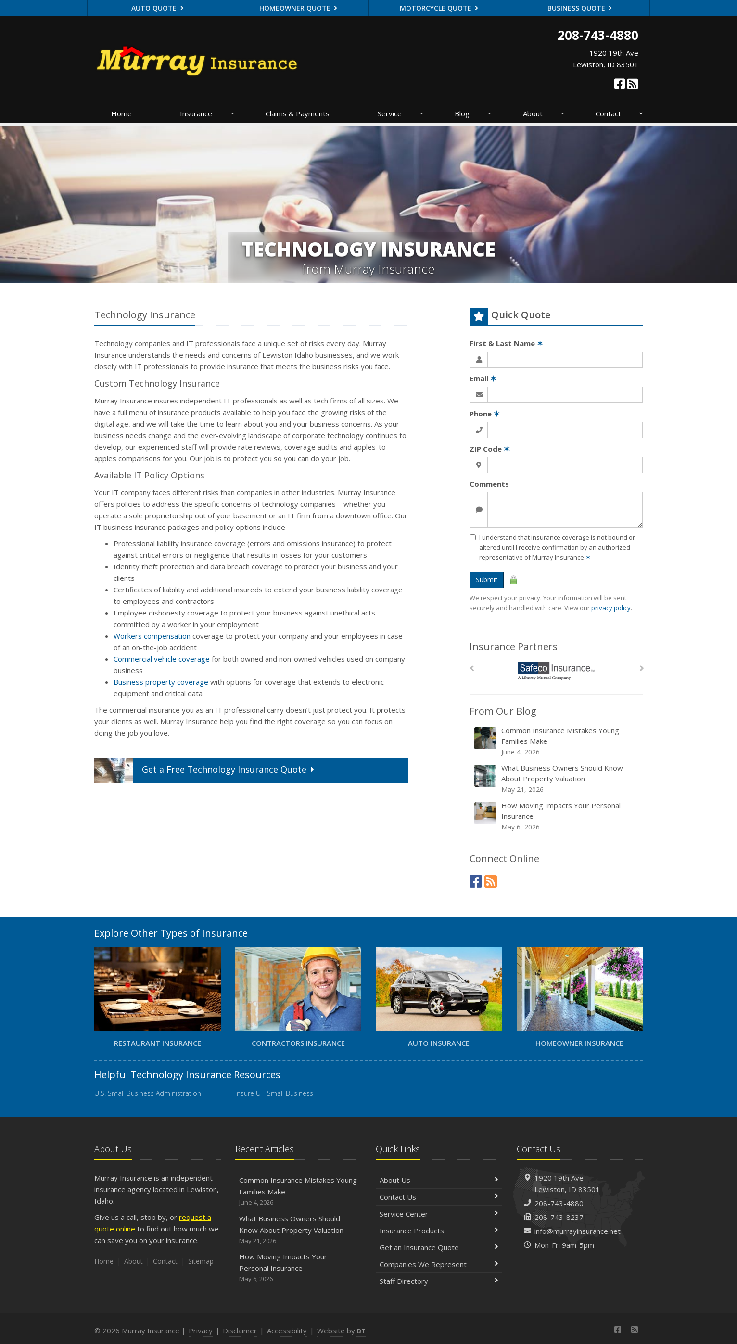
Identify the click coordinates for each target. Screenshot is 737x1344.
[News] (632, 83)
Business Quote (579, 8)
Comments (489, 484)
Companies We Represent (439, 1264)
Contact (620, 113)
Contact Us (439, 1197)
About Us (439, 1180)
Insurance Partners (514, 646)
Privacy (201, 1330)
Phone (485, 413)
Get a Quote (205, 770)
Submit (486, 579)
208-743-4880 (559, 1203)
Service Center (439, 1213)
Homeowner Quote (298, 8)
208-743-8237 (559, 1217)
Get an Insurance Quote (439, 1247)
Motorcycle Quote (439, 8)
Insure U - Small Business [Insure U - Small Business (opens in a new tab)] (274, 1093)
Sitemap (201, 1261)
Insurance (207, 113)
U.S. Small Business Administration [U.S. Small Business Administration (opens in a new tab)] (147, 1093)
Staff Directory (439, 1281)
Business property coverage (161, 682)
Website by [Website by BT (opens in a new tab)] (341, 1330)
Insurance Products (439, 1230)
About (544, 113)
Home (121, 113)
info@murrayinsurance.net (577, 1231)
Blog (474, 113)
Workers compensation (152, 636)
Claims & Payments (298, 113)
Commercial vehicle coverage (162, 659)
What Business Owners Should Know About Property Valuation (556, 778)
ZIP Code (490, 448)
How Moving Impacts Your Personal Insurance (556, 816)
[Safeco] (556, 671)
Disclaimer (240, 1330)
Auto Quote (157, 8)
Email (483, 378)
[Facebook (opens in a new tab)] (619, 83)
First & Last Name (506, 343)
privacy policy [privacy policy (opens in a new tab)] (611, 607)
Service (401, 113)
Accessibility (287, 1330)
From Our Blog (503, 710)
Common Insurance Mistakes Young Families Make (556, 741)
